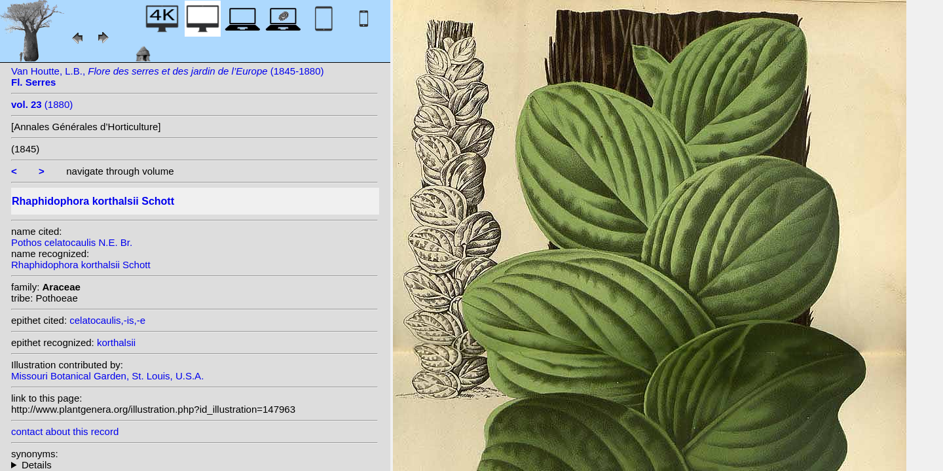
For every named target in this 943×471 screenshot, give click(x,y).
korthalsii (116, 342)
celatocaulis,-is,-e (107, 320)
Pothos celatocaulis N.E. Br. (71, 242)
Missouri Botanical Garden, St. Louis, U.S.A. (107, 375)
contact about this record (65, 431)
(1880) (42, 104)
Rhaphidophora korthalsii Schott (81, 264)
